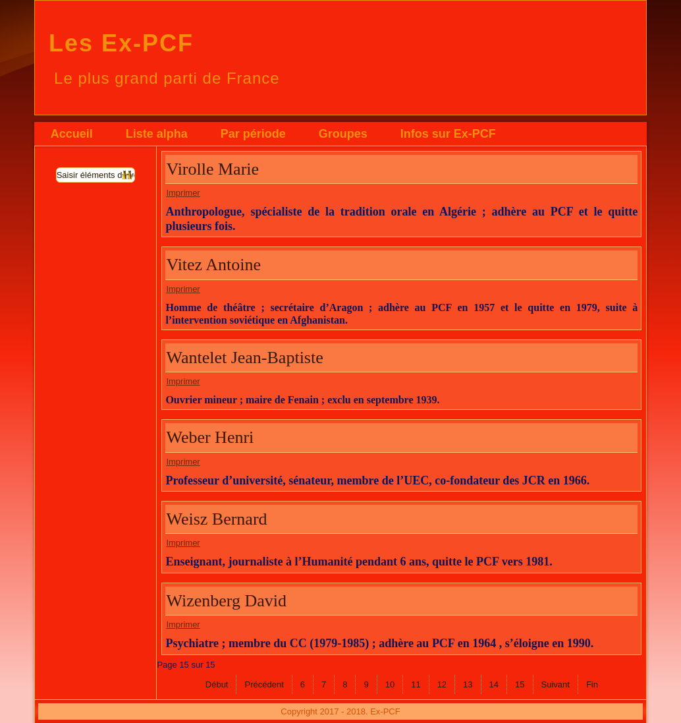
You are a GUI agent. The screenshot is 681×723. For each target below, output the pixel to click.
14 (494, 684)
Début (217, 684)
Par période (253, 133)
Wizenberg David (226, 600)
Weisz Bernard (216, 519)
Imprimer (183, 193)
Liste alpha (157, 133)
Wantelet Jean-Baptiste (244, 357)
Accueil (72, 133)
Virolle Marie (212, 169)
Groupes (343, 133)
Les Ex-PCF (121, 43)
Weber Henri (210, 437)
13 (467, 684)
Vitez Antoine (213, 264)
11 (415, 684)
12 (442, 684)
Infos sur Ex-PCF (448, 133)
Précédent (263, 684)
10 (390, 684)
